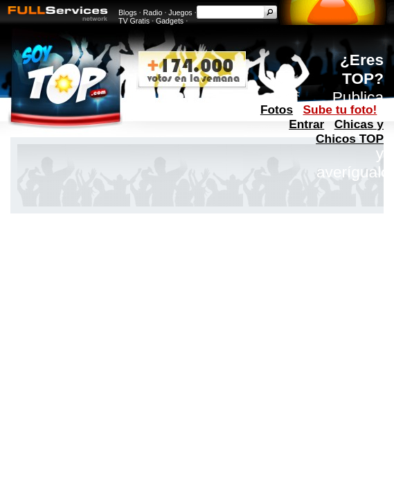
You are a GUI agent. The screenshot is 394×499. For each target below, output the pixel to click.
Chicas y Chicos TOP (350, 131)
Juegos (180, 12)
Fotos (276, 109)
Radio (153, 12)
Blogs (127, 12)
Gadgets (169, 21)
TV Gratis (134, 21)
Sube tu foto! (340, 109)
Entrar (306, 124)
